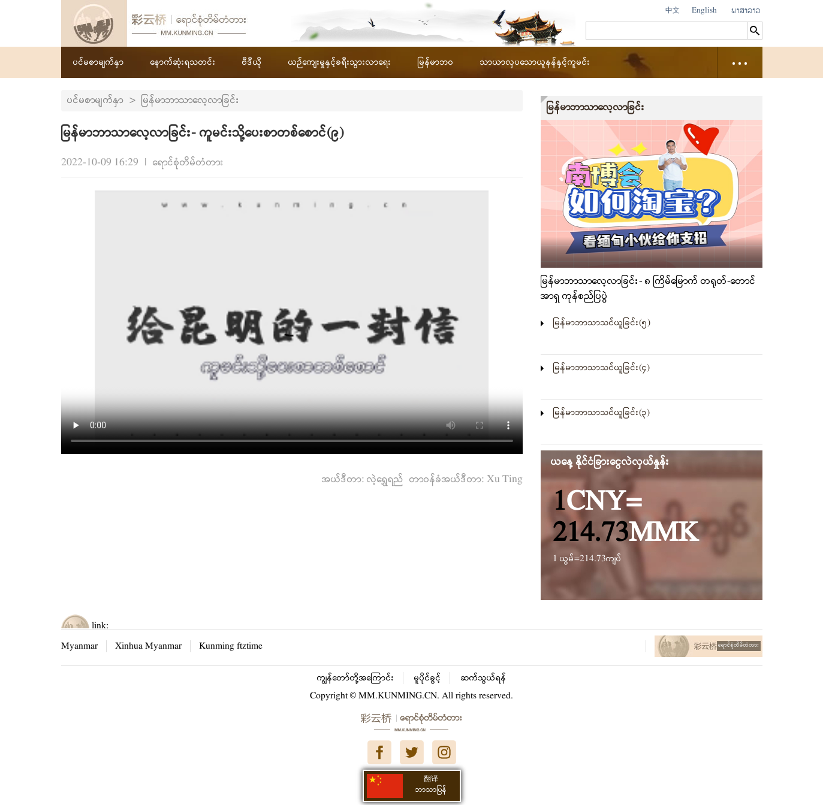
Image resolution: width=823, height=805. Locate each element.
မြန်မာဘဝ (436, 62)
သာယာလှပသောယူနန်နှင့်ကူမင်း (535, 62)
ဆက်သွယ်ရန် (484, 678)
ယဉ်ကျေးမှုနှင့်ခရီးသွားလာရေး (339, 62)
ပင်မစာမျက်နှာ (98, 62)
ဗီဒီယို (252, 62)
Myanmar (79, 646)
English (704, 10)
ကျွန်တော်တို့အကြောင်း (355, 678)
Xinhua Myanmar (148, 646)
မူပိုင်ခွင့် (427, 678)
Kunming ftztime (231, 646)
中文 (672, 10)
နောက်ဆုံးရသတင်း (183, 62)
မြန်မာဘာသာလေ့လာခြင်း (190, 100)
